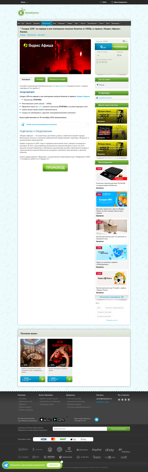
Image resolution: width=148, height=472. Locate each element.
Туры (77, 23)
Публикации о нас (25, 401)
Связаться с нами (102, 402)
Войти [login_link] (104, 2)
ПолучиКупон (93, 23)
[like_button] (124, 41)
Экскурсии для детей (104, 316)
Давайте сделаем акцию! (49, 399)
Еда (23, 23)
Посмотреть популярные (111, 297)
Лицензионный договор (76, 401)
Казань (23, 2)
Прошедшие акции (47, 404)
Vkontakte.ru (122, 399)
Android (62, 86)
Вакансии (22, 404)
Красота (29, 23)
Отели (102, 23)
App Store (46, 419)
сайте (40, 106)
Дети (108, 23)
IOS (54, 86)
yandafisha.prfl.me (105, 98)
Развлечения (47, 23)
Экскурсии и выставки (104, 312)
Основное (26, 79)
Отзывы (40, 79)
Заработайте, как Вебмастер (50, 401)
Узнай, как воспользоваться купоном (41, 124)
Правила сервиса (25, 407)
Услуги (83, 23)
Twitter (125, 399)
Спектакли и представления (114, 308)
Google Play (59, 419)
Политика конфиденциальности (79, 407)
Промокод (55, 167)
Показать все (111, 320)
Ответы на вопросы (26, 410)
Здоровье (37, 23)
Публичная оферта (74, 404)
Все (19, 23)
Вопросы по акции (57, 79)
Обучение (62, 23)
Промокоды (116, 23)
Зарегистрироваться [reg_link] (120, 2)
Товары (70, 23)
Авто (55, 23)
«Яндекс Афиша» (83, 96)
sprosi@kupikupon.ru (104, 399)
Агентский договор (74, 399)
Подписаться (53, 465)
